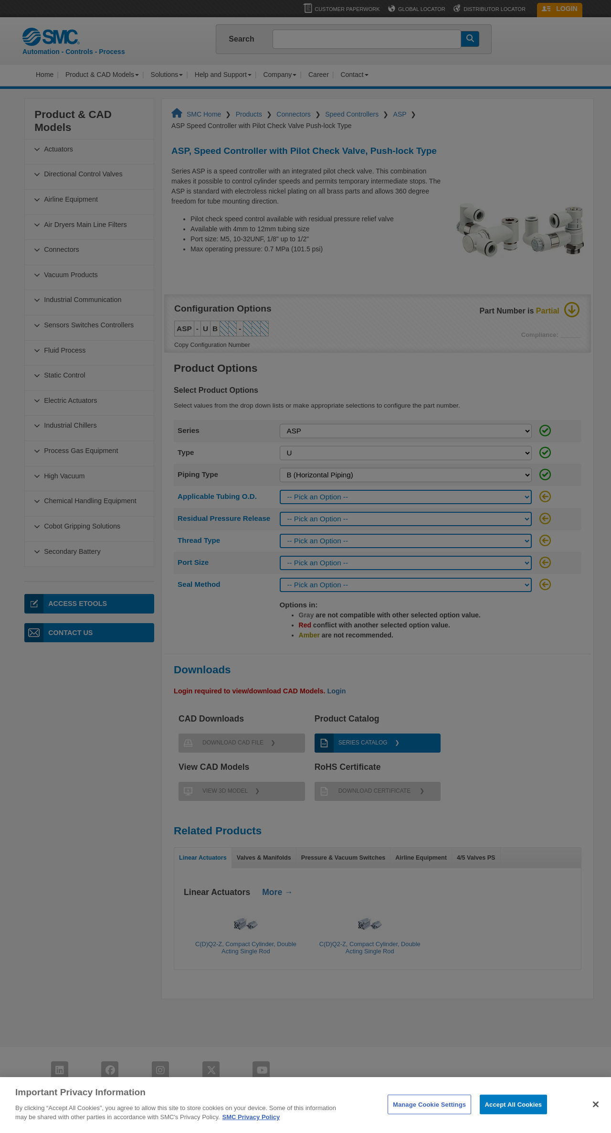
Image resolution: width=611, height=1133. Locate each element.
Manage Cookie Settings (429, 1117)
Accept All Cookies (513, 1117)
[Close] (595, 1117)
